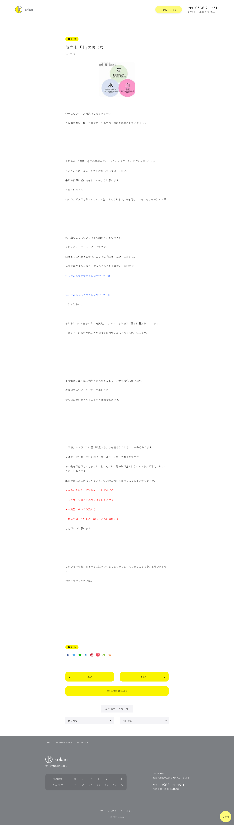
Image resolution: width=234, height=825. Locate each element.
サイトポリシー (127, 811)
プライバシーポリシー (109, 811)
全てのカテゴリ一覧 (117, 709)
